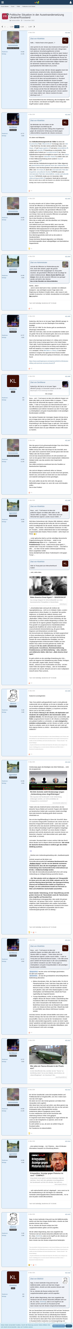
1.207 (30, 26)
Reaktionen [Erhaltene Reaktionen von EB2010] (5, 710)
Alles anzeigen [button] (48, 394)
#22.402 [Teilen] (67, 114)
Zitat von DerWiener (37, 382)
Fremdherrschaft (51, 152)
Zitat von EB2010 (36, 1279)
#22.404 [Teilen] (67, 256)
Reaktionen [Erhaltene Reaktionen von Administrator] (5, 51)
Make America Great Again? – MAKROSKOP (48, 597)
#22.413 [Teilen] (67, 1089)
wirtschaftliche (61, 148)
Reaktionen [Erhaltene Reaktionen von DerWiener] (5, 133)
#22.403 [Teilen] (67, 198)
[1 (39, 161)
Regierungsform (44, 148)
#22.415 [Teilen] (67, 1214)
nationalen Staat (49, 156)
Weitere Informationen (58, 1326)
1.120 (12, 26)
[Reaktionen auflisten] (30, 190)
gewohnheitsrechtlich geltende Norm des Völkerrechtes (48, 165)
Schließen (68, 1326)
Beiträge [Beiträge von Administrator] (4, 54)
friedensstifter (15, 20)
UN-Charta (39, 169)
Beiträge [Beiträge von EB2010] (4, 712)
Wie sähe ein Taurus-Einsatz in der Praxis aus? (47, 1067)
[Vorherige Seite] (2, 26)
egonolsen (34, 971)
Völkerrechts (46, 144)
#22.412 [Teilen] (67, 1040)
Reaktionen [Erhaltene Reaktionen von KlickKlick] (5, 397)
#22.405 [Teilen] (67, 316)
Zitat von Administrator (38, 262)
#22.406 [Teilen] (67, 376)
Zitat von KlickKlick (37, 39)
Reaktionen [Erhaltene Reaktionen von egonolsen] (5, 275)
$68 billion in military (50, 350)
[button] (2, 2)
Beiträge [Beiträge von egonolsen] (4, 277)
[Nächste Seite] (34, 26)
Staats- (31, 148)
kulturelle (39, 150)
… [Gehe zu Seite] (7, 26)
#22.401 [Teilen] (67, 32)
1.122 (22, 26)
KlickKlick (34, 975)
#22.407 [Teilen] (67, 440)
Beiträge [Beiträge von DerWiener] (4, 135)
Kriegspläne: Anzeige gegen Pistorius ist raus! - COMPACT (46, 1174)
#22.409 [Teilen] (67, 691)
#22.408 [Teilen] (67, 500)
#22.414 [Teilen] (67, 1141)
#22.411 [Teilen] (67, 940)
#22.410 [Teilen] (67, 762)
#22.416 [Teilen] (67, 1273)
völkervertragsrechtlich (36, 178)
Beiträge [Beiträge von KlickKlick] (4, 400)
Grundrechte (33, 144)
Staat (59, 159)
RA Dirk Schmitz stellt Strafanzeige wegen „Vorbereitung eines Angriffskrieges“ (47, 793)
